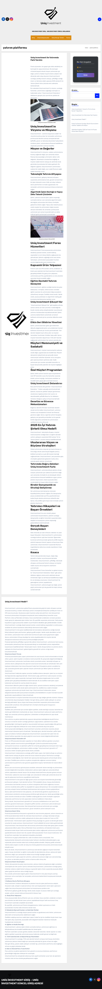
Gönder (85, 75)
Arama (74, 90)
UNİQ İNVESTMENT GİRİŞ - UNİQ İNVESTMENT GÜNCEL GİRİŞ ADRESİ (51, 31)
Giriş (33, 37)
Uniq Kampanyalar (43, 37)
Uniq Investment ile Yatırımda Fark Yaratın (84, 115)
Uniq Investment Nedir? (16, 602)
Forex (68, 37)
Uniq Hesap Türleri (58, 37)
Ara (97, 95)
